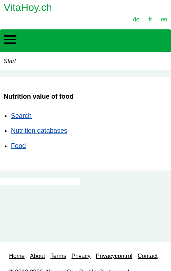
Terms (58, 256)
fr (150, 19)
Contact (148, 256)
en (164, 19)
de (136, 19)
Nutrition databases (39, 130)
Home (17, 256)
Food (18, 145)
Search (21, 115)
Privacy (80, 256)
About (37, 256)
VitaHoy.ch (28, 7)
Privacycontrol (114, 256)
